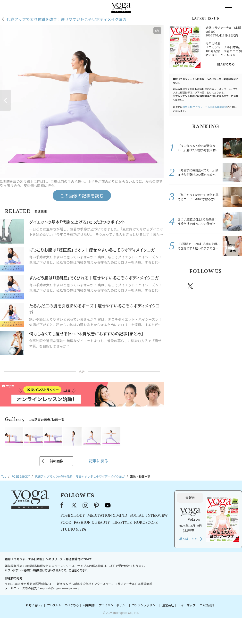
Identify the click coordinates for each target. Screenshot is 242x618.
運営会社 (168, 605)
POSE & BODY (72, 515)
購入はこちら (226, 64)
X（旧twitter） (191, 286)
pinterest (220, 286)
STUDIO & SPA (73, 529)
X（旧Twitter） (74, 505)
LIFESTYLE (122, 522)
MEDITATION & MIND (107, 515)
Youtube (233, 286)
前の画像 (56, 460)
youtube (108, 505)
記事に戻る (98, 460)
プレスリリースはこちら (63, 605)
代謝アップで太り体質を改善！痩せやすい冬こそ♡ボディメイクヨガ (67, 19)
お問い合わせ (34, 605)
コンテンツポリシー (145, 605)
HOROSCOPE (146, 522)
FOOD (65, 522)
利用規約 (89, 605)
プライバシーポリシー (113, 605)
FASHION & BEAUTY (92, 522)
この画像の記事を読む (82, 195)
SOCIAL (137, 515)
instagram (205, 286)
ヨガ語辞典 (207, 605)
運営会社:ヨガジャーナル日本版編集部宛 (205, 107)
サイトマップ (186, 605)
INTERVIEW (157, 515)
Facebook (177, 286)
